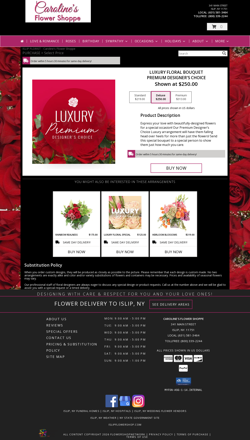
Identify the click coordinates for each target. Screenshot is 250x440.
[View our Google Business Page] (125, 406)
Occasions (146, 41)
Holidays (175, 41)
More (222, 41)
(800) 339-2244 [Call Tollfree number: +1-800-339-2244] (191, 341)
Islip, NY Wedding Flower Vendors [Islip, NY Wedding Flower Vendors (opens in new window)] (160, 410)
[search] (224, 53)
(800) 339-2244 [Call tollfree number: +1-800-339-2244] (218, 16)
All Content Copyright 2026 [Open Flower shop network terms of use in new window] (86, 434)
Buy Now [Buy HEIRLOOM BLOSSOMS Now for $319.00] (173, 251)
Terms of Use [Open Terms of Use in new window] (137, 436)
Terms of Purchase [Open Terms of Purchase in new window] (192, 434)
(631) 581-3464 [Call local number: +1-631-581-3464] (218, 12)
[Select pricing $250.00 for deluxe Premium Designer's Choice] (161, 97)
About (200, 41)
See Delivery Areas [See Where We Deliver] (171, 304)
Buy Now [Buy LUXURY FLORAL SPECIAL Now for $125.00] (125, 251)
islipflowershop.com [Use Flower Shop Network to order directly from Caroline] (125, 424)
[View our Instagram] (138, 406)
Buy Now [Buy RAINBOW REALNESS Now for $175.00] (76, 251)
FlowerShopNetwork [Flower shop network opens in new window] (127, 434)
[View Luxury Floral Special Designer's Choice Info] (125, 212)
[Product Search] (199, 53)
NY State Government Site (140, 417)
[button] (217, 26)
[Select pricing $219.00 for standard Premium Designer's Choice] (140, 97)
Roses (71, 41)
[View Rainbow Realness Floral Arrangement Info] (76, 212)
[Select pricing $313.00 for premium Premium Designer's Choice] (181, 97)
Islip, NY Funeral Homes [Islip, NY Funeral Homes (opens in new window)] (81, 410)
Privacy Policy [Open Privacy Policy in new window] (161, 434)
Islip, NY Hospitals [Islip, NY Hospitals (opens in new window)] (117, 410)
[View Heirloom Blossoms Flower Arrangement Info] (173, 212)
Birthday (90, 41)
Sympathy (117, 41)
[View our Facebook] (111, 406)
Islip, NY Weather (103, 417)
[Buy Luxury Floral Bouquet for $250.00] (176, 168)
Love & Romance (44, 41)
